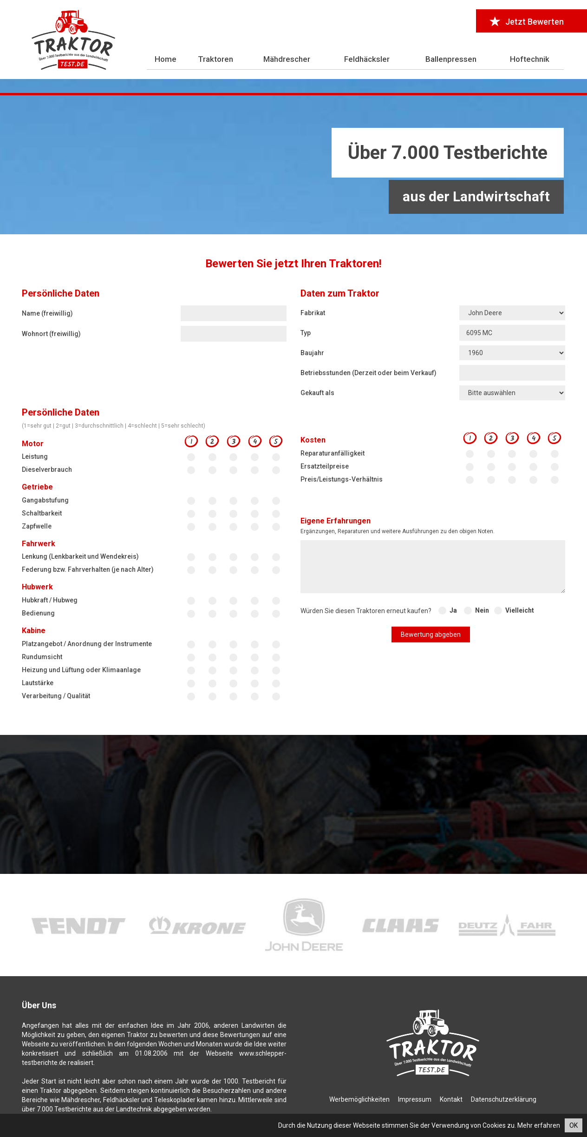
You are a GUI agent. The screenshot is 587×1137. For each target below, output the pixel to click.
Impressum (414, 1099)
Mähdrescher (286, 59)
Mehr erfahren (538, 1125)
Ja (453, 610)
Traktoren (215, 59)
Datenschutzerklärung (503, 1099)
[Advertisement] (293, 165)
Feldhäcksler (367, 59)
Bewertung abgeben (431, 634)
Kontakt (451, 1099)
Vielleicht (519, 610)
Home (165, 59)
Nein (482, 610)
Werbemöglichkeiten (359, 1099)
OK (573, 1125)
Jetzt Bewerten (527, 21)
